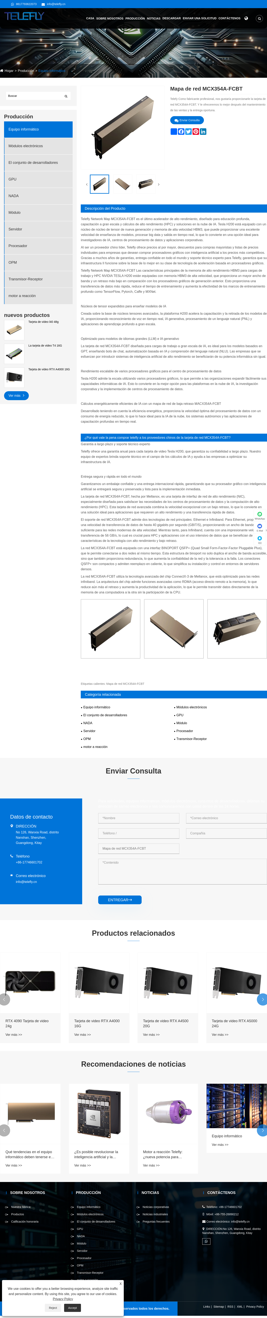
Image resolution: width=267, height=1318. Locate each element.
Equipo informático (51, 70)
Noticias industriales (155, 1214)
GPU (12, 179)
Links (206, 1306)
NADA (14, 196)
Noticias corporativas (156, 1207)
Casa (90, 18)
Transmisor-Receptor (26, 279)
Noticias (153, 18)
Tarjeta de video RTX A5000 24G (234, 1023)
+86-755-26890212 (226, 1214)
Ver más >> (13, 1034)
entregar (120, 900)
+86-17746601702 (29, 862)
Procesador (18, 246)
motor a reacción (22, 296)
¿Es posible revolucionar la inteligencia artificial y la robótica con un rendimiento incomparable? (96, 1155)
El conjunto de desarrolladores (33, 163)
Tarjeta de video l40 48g (43, 321)
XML (240, 1306)
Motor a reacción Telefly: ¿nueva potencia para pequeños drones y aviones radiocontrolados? (165, 1155)
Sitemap (218, 1306)
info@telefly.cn (56, 4)
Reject (53, 1307)
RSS (230, 1306)
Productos (17, 1214)
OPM (13, 262)
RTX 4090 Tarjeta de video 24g (26, 1023)
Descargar (171, 18)
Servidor (15, 229)
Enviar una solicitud (199, 18)
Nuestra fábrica (20, 1207)
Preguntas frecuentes (156, 1221)
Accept (72, 1307)
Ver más (16, 395)
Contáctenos (229, 18)
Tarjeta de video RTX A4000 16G (49, 369)
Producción (135, 18)
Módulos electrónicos (26, 146)
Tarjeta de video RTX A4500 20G (165, 1023)
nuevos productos (27, 315)
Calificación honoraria (25, 1221)
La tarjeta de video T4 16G (45, 345)
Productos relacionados (133, 933)
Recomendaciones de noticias (133, 1064)
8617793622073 (26, 4)
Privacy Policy (255, 1306)
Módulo (14, 213)
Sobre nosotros (109, 18)
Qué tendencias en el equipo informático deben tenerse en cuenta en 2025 (29, 1155)
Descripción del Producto (105, 208)
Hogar (9, 70)
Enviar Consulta (187, 120)
